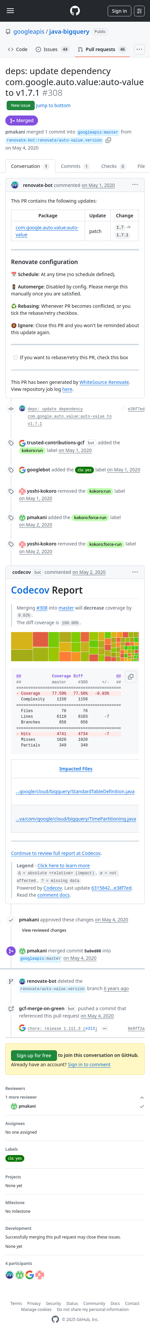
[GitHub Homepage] (55, 1319)
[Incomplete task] (15, 357)
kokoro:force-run (90, 517)
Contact (132, 1303)
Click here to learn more (63, 865)
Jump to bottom (53, 105)
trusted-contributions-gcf (55, 442)
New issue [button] (20, 105)
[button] (108, 139)
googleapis (28, 31)
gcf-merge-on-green (41, 1008)
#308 (41, 608)
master (66, 608)
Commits (75, 166)
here (67, 389)
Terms (16, 1303)
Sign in (119, 11)
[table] (75, 796)
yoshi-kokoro (42, 491)
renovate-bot (38, 185)
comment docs (53, 895)
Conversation (30, 166)
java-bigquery (69, 31)
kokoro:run (32, 450)
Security (53, 1303)
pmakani (15, 132)
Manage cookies (36, 1309)
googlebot (38, 469)
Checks (113, 166)
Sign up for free (34, 1055)
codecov (21, 572)
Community (94, 1303)
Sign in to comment (89, 1064)
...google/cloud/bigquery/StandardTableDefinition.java (75, 791)
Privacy (34, 1303)
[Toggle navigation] (10, 11)
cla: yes (84, 470)
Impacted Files (75, 768)
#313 (90, 1029)
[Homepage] (75, 10)
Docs (115, 1303)
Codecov (30, 590)
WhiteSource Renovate (104, 382)
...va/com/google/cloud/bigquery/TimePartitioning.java (76, 819)
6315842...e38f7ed (111, 888)
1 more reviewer (75, 1097)
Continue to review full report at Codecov (55, 853)
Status (72, 1303)
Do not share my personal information (93, 1309)
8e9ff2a (136, 1029)
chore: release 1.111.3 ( (56, 1029)
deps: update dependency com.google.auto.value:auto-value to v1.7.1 (70, 416)
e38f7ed (136, 409)
